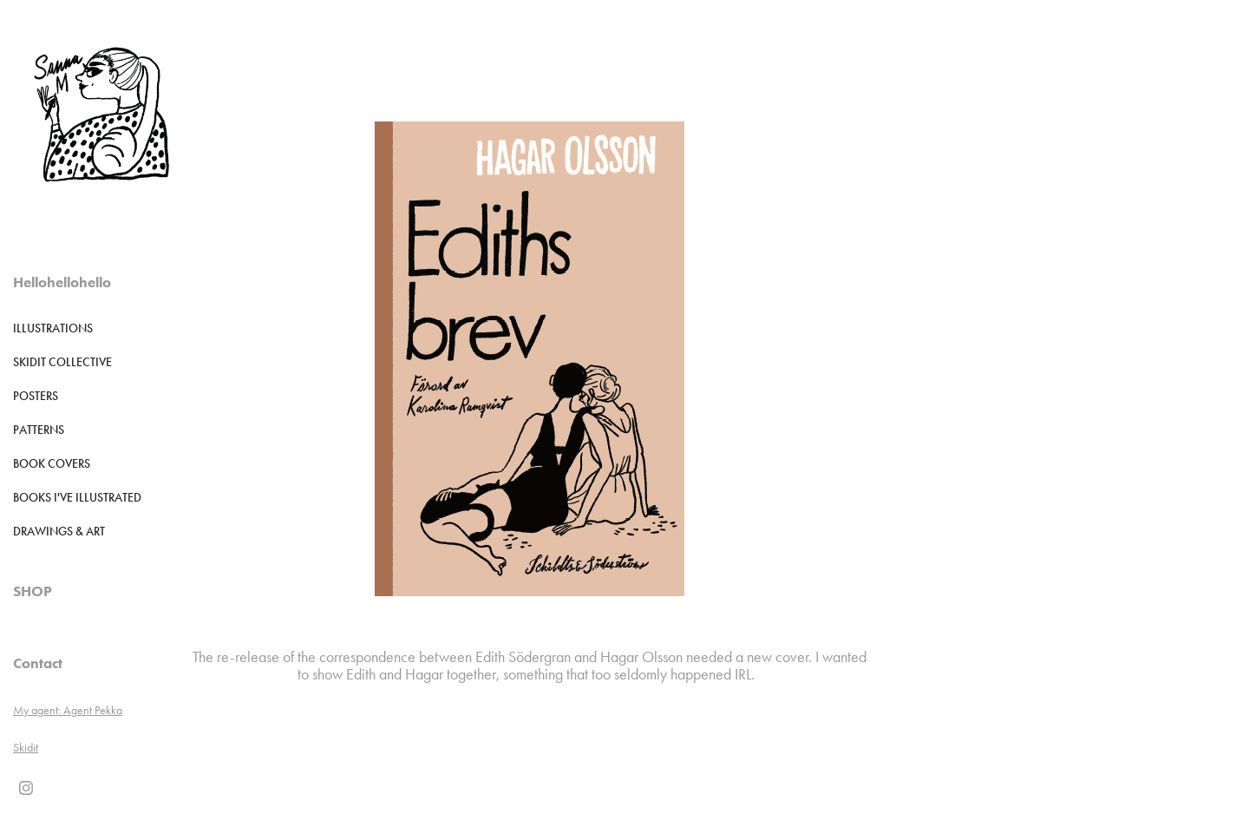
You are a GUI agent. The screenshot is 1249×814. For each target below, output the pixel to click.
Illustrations (53, 328)
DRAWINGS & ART (59, 531)
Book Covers (51, 463)
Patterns (38, 430)
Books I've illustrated (77, 497)
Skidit (25, 747)
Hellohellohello (62, 282)
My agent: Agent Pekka (67, 710)
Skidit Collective (62, 362)
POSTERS (35, 396)
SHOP (32, 591)
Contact (37, 663)
